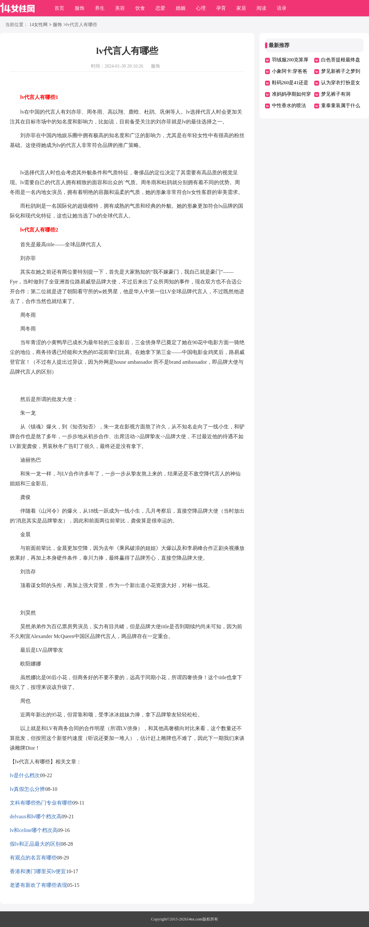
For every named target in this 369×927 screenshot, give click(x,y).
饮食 (140, 8)
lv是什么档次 (25, 775)
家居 (241, 8)
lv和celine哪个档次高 (34, 830)
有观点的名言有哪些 (33, 857)
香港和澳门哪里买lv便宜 (38, 871)
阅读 (261, 8)
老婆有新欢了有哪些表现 (38, 885)
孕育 (221, 8)
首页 (59, 8)
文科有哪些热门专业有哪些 (41, 803)
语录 (282, 8)
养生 (100, 8)
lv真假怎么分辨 (27, 789)
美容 (120, 8)
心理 (201, 8)
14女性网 (38, 25)
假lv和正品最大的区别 (35, 844)
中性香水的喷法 (289, 105)
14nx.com (194, 919)
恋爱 (160, 8)
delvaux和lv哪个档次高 (36, 816)
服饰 (79, 8)
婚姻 (180, 8)
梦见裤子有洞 (335, 94)
